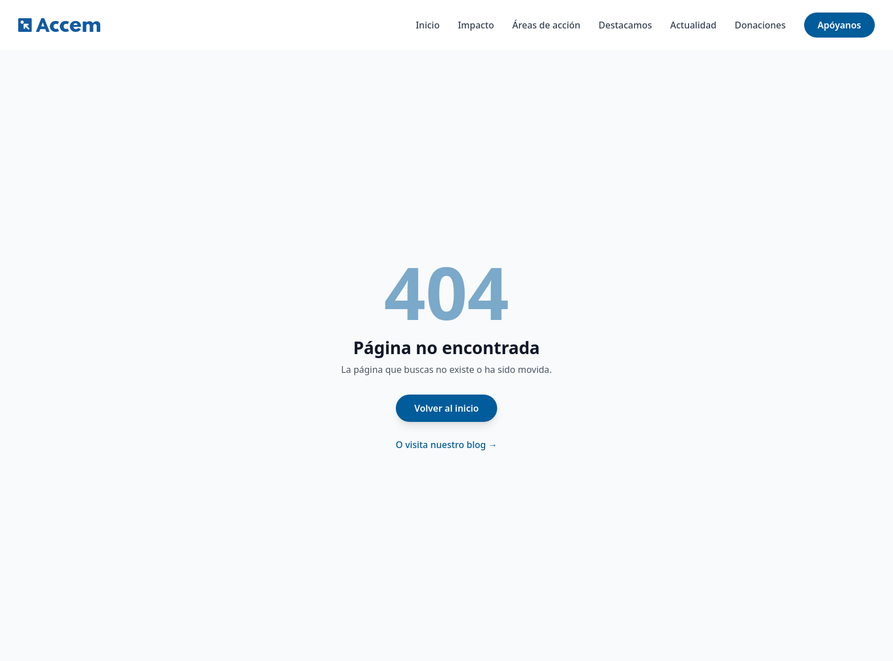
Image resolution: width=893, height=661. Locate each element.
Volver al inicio (446, 408)
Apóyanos (839, 25)
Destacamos (625, 25)
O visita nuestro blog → (447, 444)
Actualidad (693, 25)
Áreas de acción (546, 25)
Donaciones (760, 25)
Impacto (476, 25)
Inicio (428, 25)
